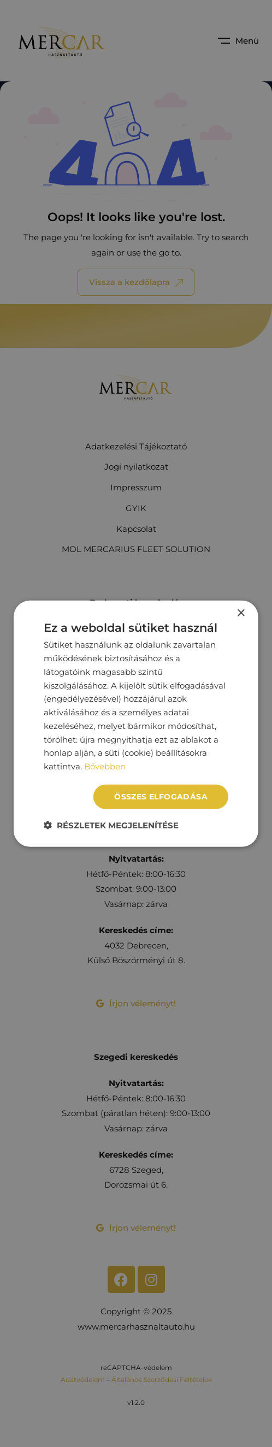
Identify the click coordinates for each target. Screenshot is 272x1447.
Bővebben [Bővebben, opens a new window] (105, 766)
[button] (111, 825)
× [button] (240, 613)
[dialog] (136, 724)
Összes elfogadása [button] (161, 797)
